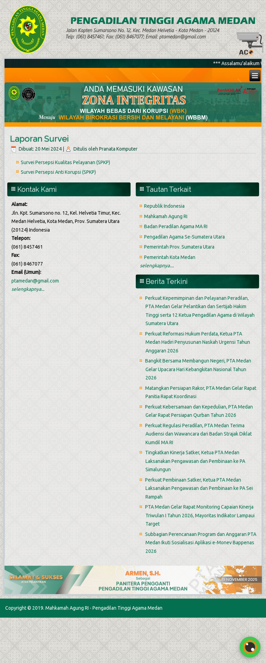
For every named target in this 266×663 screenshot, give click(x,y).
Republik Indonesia (164, 206)
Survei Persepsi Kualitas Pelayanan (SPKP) (65, 162)
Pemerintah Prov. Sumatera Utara (179, 247)
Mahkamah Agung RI (165, 216)
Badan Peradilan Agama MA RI (175, 226)
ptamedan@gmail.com (35, 281)
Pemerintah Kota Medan (169, 257)
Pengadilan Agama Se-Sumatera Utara (184, 237)
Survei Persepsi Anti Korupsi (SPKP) (58, 172)
